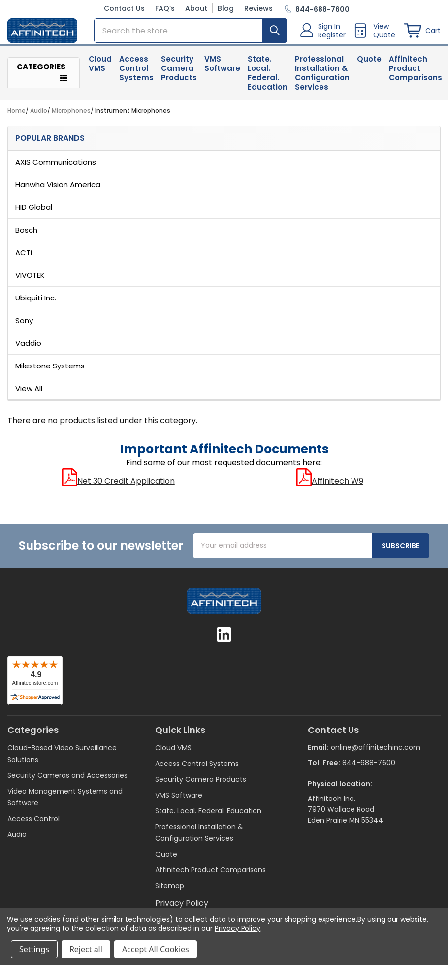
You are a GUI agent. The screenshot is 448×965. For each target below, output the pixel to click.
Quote (369, 64)
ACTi (23, 258)
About (196, 8)
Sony (24, 326)
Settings (34, 949)
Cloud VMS (100, 69)
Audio (17, 840)
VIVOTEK (30, 280)
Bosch (26, 235)
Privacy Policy (237, 928)
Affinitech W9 (329, 486)
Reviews (258, 8)
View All (28, 394)
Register (332, 37)
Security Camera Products (179, 73)
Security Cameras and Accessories (67, 781)
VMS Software (222, 69)
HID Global (33, 212)
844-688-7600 (368, 767)
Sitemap (169, 891)
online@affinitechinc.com (375, 753)
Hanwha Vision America (57, 190)
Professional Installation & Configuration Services (322, 78)
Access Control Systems (136, 73)
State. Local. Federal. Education (268, 78)
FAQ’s (165, 8)
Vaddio (28, 348)
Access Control (33, 824)
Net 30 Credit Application (118, 486)
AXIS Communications (55, 167)
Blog (226, 8)
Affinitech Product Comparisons (210, 875)
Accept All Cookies (155, 949)
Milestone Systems (50, 371)
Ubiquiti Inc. (35, 303)
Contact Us (124, 8)
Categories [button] (41, 72)
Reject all (85, 949)
